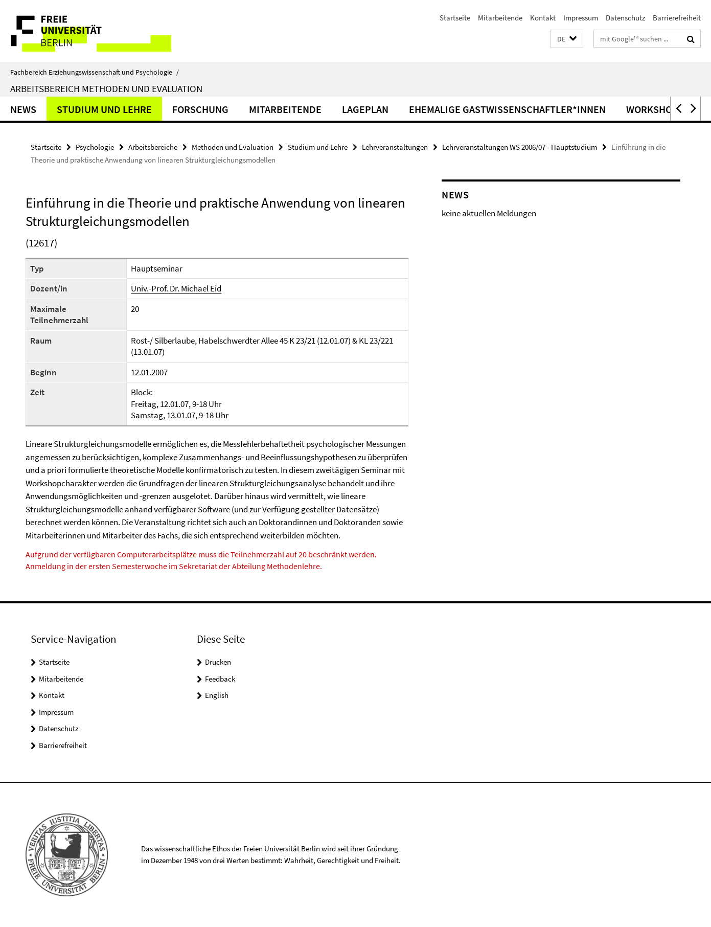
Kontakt (543, 17)
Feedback (220, 679)
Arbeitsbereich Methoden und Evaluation (106, 88)
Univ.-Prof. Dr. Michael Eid (176, 288)
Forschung (200, 109)
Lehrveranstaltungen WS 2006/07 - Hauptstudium (519, 147)
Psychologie (95, 147)
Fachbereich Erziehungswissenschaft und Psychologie (94, 72)
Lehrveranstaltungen (395, 147)
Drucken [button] (218, 662)
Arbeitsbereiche (152, 147)
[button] (567, 39)
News (23, 109)
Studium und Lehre (104, 109)
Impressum (580, 17)
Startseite (455, 17)
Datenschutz (625, 17)
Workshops (655, 109)
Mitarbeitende (500, 17)
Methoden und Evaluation (232, 147)
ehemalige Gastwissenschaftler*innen (507, 109)
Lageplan (365, 109)
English (216, 695)
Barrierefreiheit (677, 17)
